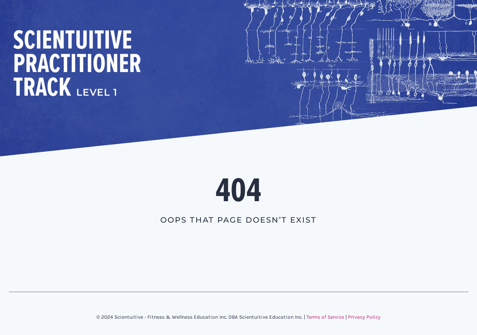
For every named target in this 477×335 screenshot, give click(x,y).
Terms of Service (325, 317)
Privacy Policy (364, 317)
